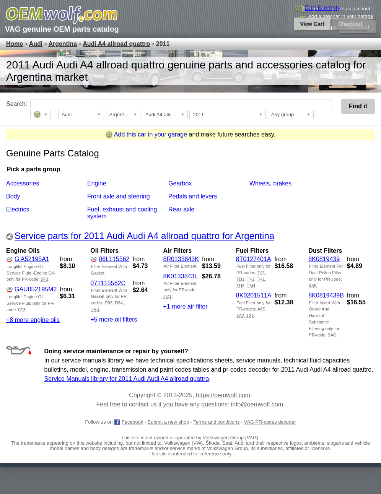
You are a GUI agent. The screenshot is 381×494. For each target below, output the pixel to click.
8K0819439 (324, 259)
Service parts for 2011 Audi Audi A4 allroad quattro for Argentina (144, 236)
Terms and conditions (217, 422)
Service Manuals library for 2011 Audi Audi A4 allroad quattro (126, 378)
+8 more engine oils (33, 320)
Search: (10, 104)
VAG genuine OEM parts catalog (62, 29)
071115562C (107, 283)
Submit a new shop (168, 422)
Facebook (128, 422)
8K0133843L (180, 276)
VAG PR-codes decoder (270, 422)
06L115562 (109, 259)
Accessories (22, 183)
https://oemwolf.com (223, 395)
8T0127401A (253, 259)
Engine (96, 183)
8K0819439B (326, 295)
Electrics (17, 209)
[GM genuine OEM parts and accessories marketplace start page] (61, 15)
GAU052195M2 (31, 289)
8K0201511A (254, 295)
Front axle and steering (118, 196)
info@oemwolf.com (257, 404)
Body (13, 196)
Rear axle (181, 209)
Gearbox (180, 183)
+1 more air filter (185, 306)
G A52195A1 (27, 259)
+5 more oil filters (113, 319)
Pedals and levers (192, 196)
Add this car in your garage (146, 134)
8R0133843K (181, 259)
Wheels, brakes (270, 183)
